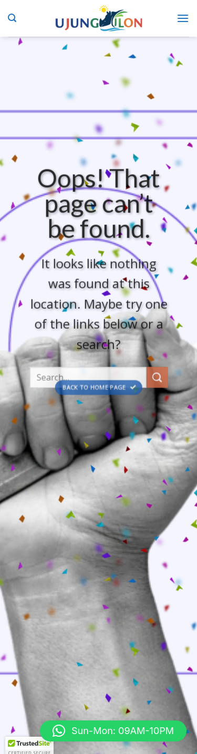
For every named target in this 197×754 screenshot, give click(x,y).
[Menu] (183, 18)
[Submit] (157, 382)
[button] (113, 730)
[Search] (12, 18)
